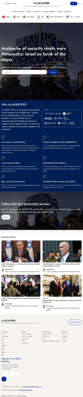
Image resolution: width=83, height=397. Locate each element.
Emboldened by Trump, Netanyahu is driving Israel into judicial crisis (62, 301)
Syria (2, 354)
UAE (2, 341)
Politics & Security (18, 11)
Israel (2, 343)
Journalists (64, 336)
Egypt (2, 348)
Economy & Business (49, 11)
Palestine (3, 345)
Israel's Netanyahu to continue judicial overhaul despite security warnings (20, 265)
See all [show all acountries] (78, 17)
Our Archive (25, 343)
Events (14, 3)
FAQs (43, 338)
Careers (64, 341)
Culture (28, 11)
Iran (2, 338)
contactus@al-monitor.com (25, 390)
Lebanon (3, 352)
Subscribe (73, 3)
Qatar (2, 350)
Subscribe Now (75, 322)
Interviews (67, 11)
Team (63, 338)
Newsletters (9, 3)
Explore (59, 11)
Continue (6, 217)
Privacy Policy (45, 336)
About (63, 334)
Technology (37, 11)
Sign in (80, 3)
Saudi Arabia (4, 336)
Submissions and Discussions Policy (51, 341)
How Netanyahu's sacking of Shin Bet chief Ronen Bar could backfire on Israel (61, 265)
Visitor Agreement (46, 334)
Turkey (3, 334)
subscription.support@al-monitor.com (32, 387)
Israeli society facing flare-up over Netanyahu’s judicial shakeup (20, 299)
